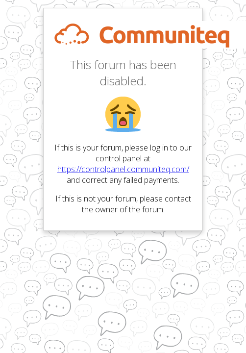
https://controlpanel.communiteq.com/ (123, 169)
